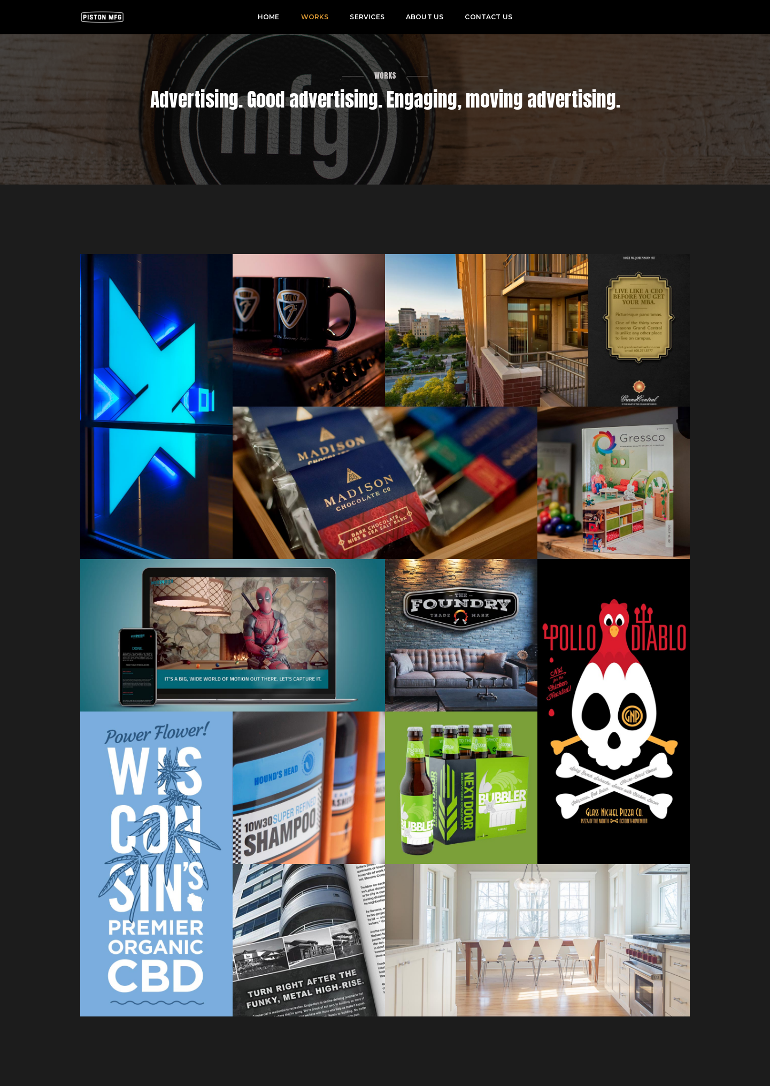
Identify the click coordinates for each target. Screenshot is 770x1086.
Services (367, 17)
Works (315, 17)
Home (269, 17)
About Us (424, 17)
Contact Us (488, 17)
